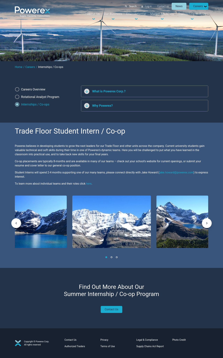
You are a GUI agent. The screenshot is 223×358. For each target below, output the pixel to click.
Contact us (163, 6)
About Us (93, 14)
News (179, 6)
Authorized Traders (74, 346)
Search (133, 6)
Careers (198, 6)
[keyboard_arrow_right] (207, 223)
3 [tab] (116, 257)
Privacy (104, 339)
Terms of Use (107, 346)
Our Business (113, 14)
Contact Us (111, 309)
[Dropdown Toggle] (205, 6)
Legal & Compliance (147, 339)
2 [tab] (111, 257)
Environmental (136, 14)
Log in (148, 6)
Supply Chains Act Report (150, 346)
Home (18, 67)
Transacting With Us (192, 14)
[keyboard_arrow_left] (16, 223)
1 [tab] (106, 257)
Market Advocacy (162, 14)
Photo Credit (179, 339)
